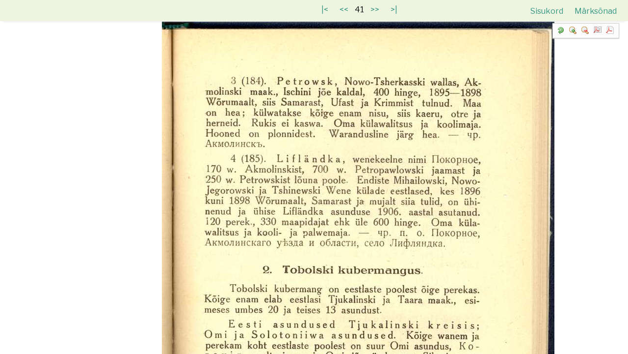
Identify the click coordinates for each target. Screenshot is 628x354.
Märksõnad (596, 11)
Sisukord (547, 11)
